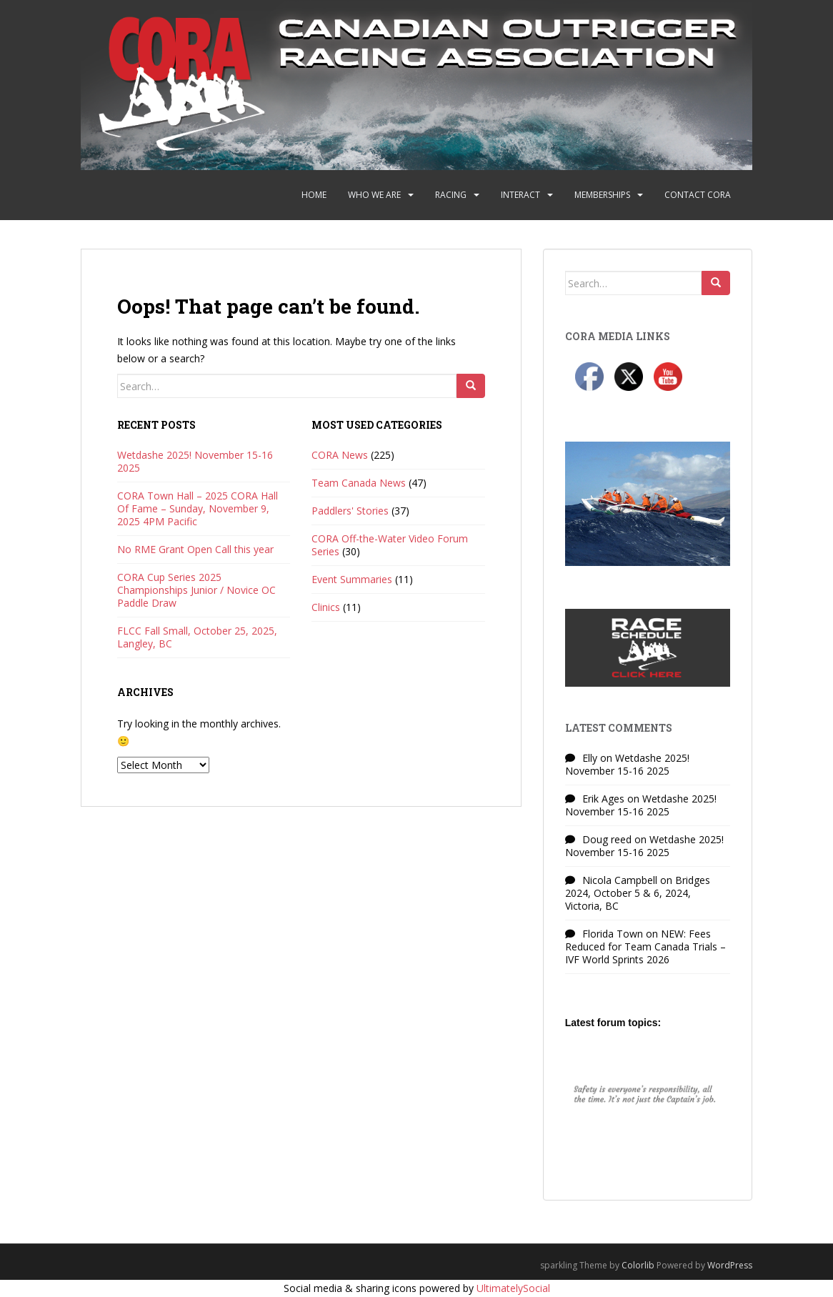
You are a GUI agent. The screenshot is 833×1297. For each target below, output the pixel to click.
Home (313, 195)
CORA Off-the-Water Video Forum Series (389, 545)
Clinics (325, 607)
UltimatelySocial (513, 1288)
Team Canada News (358, 483)
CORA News (339, 455)
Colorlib (638, 1265)
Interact (520, 195)
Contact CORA (697, 195)
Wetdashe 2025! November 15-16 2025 (195, 461)
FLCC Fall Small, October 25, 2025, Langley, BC (197, 637)
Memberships (602, 195)
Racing (451, 195)
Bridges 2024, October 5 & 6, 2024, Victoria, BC (637, 893)
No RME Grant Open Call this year (195, 549)
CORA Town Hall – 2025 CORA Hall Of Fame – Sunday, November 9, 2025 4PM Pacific (197, 508)
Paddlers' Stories (350, 510)
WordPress (729, 1265)
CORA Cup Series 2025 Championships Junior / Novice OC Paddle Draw (196, 590)
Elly (589, 758)
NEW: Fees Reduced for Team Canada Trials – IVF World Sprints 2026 (645, 946)
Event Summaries (351, 579)
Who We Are (374, 195)
